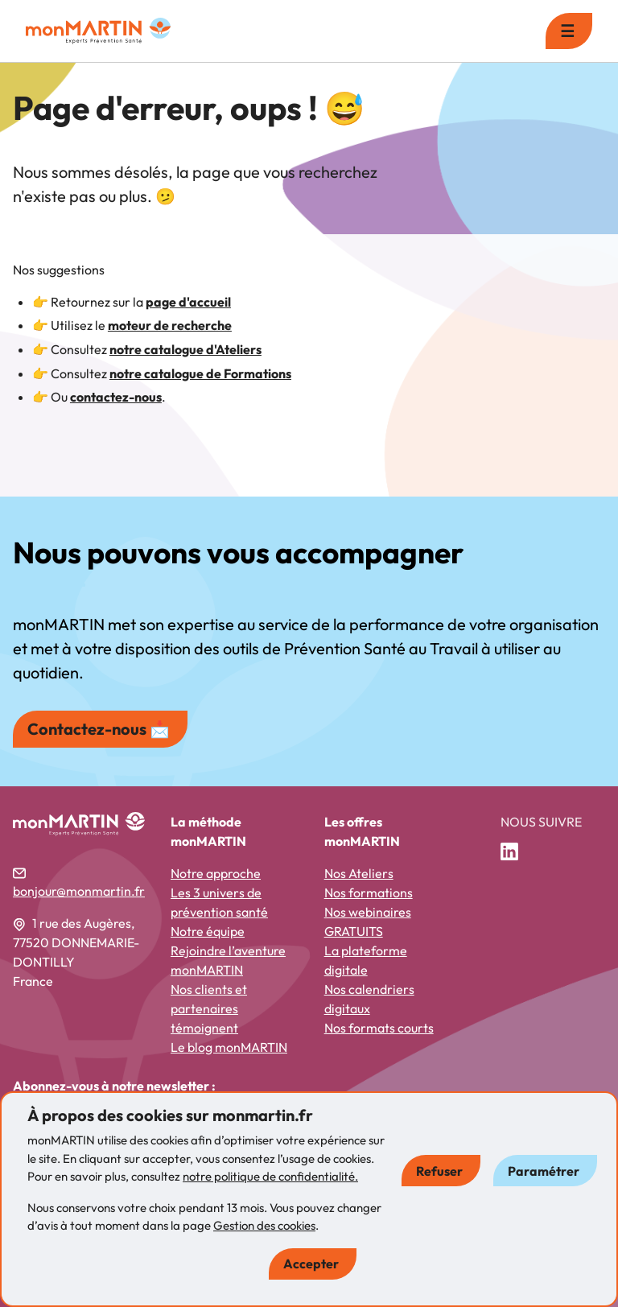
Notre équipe (208, 931)
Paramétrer (543, 1171)
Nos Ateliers (358, 873)
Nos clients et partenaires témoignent (209, 1008)
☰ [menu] (567, 31)
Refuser (439, 1171)
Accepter (311, 1263)
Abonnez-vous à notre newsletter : (114, 1086)
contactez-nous (116, 397)
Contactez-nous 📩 (98, 729)
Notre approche (216, 873)
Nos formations (368, 892)
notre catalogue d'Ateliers (185, 349)
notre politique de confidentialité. (270, 1176)
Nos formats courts (379, 1028)
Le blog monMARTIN (229, 1047)
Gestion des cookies (264, 1225)
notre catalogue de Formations (200, 373)
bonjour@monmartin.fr (79, 891)
